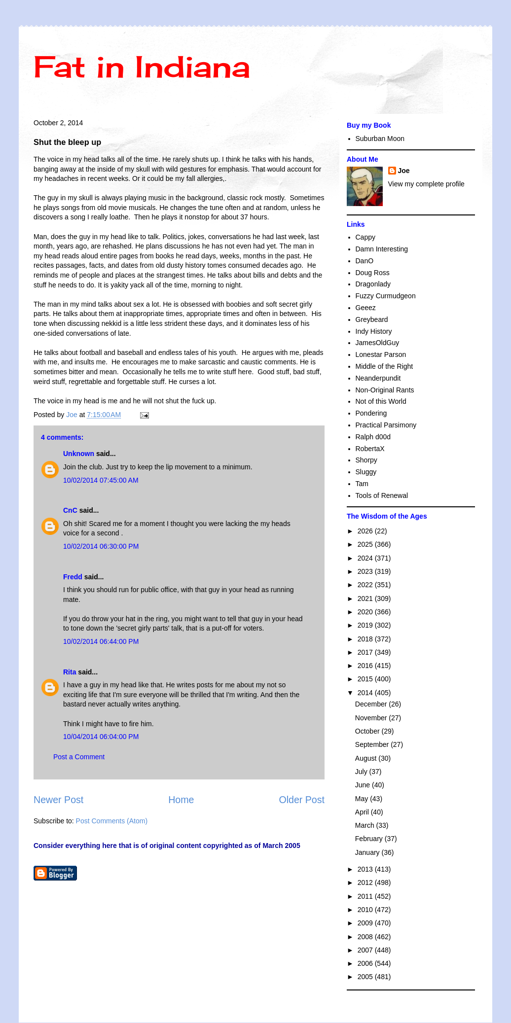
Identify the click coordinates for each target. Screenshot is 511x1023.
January (368, 852)
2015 (366, 679)
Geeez (366, 308)
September (373, 744)
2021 (366, 598)
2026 (366, 531)
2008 (366, 937)
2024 (366, 558)
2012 (366, 882)
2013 (366, 869)
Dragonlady (373, 284)
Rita (69, 672)
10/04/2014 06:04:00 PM (101, 737)
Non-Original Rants (385, 390)
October (368, 731)
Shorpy (366, 460)
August (366, 758)
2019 (366, 625)
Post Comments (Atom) (111, 821)
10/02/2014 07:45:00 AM (101, 480)
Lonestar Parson (381, 354)
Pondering (371, 413)
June (363, 785)
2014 (366, 693)
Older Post (302, 799)
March (365, 825)
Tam (362, 484)
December (372, 704)
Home (181, 799)
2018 (366, 639)
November (372, 718)
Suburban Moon (380, 138)
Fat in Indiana (142, 66)
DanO (365, 261)
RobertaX (370, 449)
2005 (366, 977)
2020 (366, 612)
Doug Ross (373, 273)
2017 (366, 652)
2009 (366, 923)
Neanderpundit (378, 378)
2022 (366, 585)
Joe (404, 171)
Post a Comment (79, 757)
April (363, 812)
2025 (366, 544)
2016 (366, 666)
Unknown (78, 454)
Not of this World (381, 401)
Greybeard (372, 319)
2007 (366, 950)
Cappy (365, 237)
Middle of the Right (384, 366)
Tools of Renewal (382, 495)
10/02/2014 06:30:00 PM (101, 546)
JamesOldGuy (378, 343)
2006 (366, 963)
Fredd (72, 577)
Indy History (374, 331)
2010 (366, 910)
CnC (70, 510)
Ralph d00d (373, 437)
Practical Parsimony (386, 425)
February (370, 839)
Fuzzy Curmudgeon (386, 296)
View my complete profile (426, 184)
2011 (366, 896)
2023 (366, 571)
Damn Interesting (382, 249)
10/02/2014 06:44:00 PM (101, 641)
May (362, 799)
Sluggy (366, 472)
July (362, 772)
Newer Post (58, 799)
